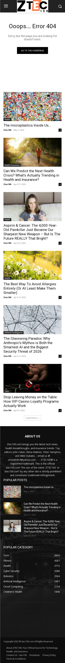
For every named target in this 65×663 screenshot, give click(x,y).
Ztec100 (7, 130)
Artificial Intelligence (14, 332)
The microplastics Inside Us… (27, 125)
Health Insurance (12, 165)
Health (7, 119)
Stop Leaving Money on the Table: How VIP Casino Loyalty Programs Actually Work (31, 401)
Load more (32, 417)
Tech (7, 391)
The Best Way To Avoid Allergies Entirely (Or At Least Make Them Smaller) (29, 288)
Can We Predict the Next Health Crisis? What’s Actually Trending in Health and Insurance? (31, 175)
